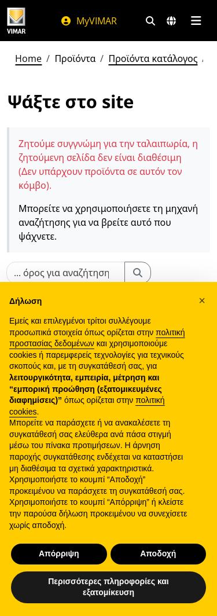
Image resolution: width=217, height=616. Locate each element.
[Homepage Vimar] (16, 20)
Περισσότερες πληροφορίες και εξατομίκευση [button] (108, 587)
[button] (202, 300)
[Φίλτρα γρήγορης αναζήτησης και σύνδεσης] (150, 21)
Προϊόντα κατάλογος (152, 58)
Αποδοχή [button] (158, 553)
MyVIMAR (88, 20)
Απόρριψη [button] (59, 553)
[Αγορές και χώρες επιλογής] (171, 21)
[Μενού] (196, 21)
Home (28, 58)
